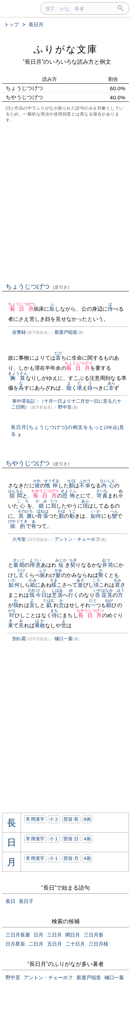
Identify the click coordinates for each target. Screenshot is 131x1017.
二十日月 (75, 944)
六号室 (19, 539)
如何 (95, 516)
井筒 (108, 565)
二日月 (36, 944)
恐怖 (69, 496)
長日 (10, 901)
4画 (87, 838)
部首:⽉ (71, 858)
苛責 (102, 496)
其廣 (25, 516)
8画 (87, 819)
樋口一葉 (63, 638)
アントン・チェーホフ (77, 539)
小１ (54, 838)
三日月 (54, 935)
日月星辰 (15, 944)
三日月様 (98, 944)
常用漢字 (35, 819)
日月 (38, 935)
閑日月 (72, 935)
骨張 (42, 516)
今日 (41, 595)
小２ (54, 819)
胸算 (18, 378)
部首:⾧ (71, 819)
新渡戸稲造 (65, 332)
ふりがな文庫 (66, 49)
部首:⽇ (71, 838)
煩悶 (16, 496)
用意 (35, 565)
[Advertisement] (65, 202)
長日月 (21, 309)
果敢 (40, 625)
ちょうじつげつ (38, 286)
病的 (18, 526)
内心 (108, 485)
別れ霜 (19, 638)
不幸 (85, 485)
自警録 (19, 332)
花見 (107, 595)
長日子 (26, 901)
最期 (18, 565)
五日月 (54, 944)
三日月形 (93, 935)
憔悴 (52, 485)
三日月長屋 (18, 935)
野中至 (65, 407)
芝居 (57, 595)
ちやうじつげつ (38, 463)
